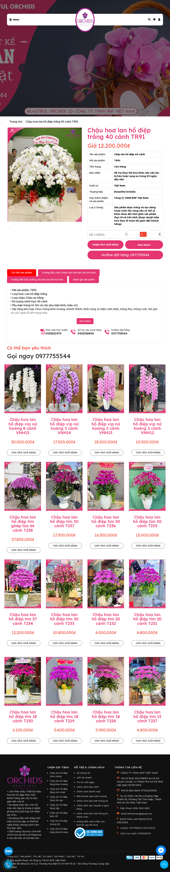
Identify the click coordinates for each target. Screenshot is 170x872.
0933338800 (86, 333)
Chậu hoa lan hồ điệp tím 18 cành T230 (23, 716)
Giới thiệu (59, 856)
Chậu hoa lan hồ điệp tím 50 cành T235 (147, 521)
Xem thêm (85, 321)
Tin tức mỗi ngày (85, 782)
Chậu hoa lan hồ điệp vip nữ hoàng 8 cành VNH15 (22, 426)
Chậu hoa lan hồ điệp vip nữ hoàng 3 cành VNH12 (147, 426)
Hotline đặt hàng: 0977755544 (125, 255)
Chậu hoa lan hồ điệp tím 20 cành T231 (147, 619)
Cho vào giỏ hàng (23, 452)
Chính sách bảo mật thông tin (92, 800)
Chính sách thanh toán (89, 791)
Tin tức (80, 856)
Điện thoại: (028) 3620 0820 (135, 808)
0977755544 (119, 333)
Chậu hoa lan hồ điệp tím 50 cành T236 (105, 521)
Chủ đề (37, 856)
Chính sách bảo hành (88, 787)
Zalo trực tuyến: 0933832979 (135, 833)
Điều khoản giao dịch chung (92, 796)
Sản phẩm (25, 856)
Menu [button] (14, 19)
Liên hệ (70, 856)
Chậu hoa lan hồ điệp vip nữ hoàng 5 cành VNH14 (64, 426)
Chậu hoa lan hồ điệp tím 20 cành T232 (106, 619)
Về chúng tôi (83, 773)
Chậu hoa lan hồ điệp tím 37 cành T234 (23, 619)
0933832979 (53, 333)
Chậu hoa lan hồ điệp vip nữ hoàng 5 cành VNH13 (105, 426)
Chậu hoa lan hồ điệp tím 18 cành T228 (106, 716)
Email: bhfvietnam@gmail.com (136, 813)
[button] (158, 19)
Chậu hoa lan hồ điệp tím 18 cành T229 (64, 716)
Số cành (47, 856)
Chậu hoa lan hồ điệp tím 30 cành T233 (64, 619)
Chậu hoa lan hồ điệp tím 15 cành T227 (147, 716)
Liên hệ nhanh (84, 777)
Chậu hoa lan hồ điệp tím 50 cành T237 (64, 521)
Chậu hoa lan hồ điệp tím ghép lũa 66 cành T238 (23, 524)
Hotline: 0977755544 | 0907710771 (137, 828)
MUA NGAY (144, 244)
